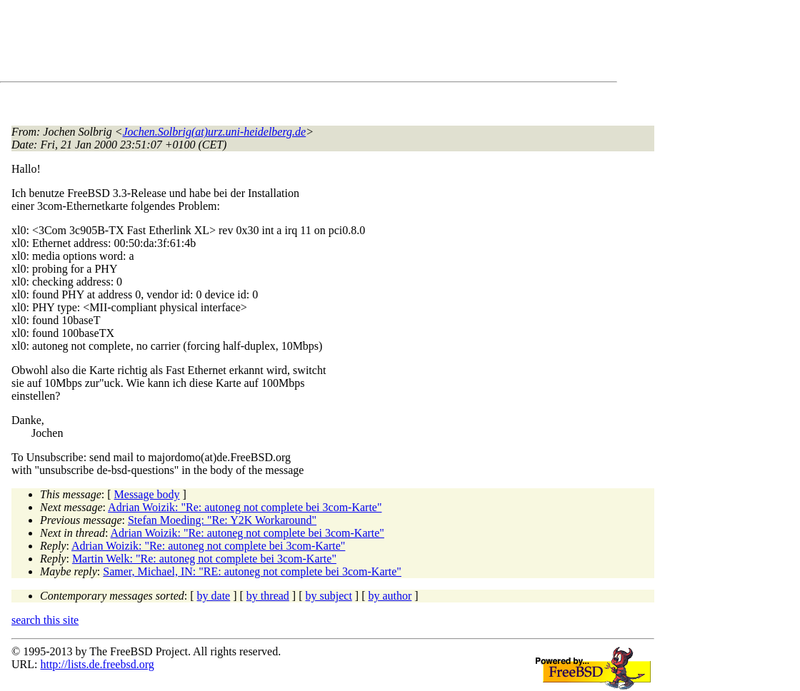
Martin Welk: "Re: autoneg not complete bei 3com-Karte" (204, 559)
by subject (329, 596)
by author (389, 596)
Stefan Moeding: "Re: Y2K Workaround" (222, 520)
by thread (267, 596)
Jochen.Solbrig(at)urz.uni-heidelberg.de (214, 132)
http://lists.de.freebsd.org (97, 664)
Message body (147, 494)
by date (214, 596)
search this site (45, 620)
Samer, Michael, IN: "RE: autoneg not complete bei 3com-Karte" (252, 571)
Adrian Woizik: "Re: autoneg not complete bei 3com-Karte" (244, 507)
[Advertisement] (271, 43)
